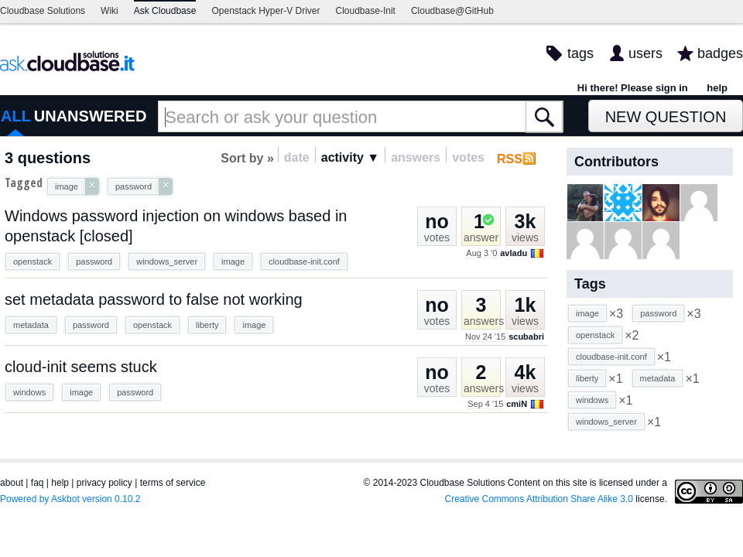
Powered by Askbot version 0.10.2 (70, 499)
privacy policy (104, 482)
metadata (31, 325)
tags (580, 53)
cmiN (516, 403)
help (717, 88)
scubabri (526, 336)
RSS (509, 159)
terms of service (173, 482)
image (233, 261)
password (94, 261)
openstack (32, 261)
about (11, 482)
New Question (666, 116)
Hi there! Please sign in (632, 88)
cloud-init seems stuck (81, 366)
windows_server (166, 261)
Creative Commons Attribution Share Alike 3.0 (539, 499)
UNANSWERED (90, 116)
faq (37, 482)
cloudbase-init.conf (304, 261)
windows (29, 392)
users (645, 53)
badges (720, 53)
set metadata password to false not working (154, 299)
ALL (16, 116)
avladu (513, 253)
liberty (207, 325)
